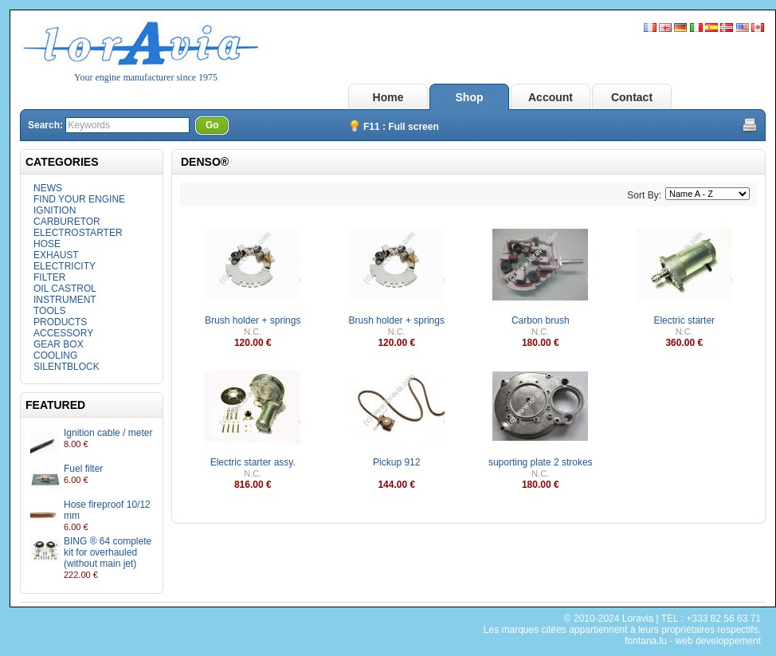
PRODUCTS (60, 322)
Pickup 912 (396, 462)
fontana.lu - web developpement (693, 640)
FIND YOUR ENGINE (79, 199)
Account (550, 97)
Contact (632, 97)
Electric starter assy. (253, 462)
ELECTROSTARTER (78, 232)
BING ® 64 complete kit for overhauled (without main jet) (107, 552)
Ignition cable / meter (108, 432)
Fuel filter (83, 468)
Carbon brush (540, 320)
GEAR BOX (58, 344)
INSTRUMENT (64, 299)
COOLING (55, 355)
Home (388, 97)
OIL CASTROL (64, 288)
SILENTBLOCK (66, 366)
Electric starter (684, 320)
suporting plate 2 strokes (540, 462)
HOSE (47, 243)
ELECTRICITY (64, 266)
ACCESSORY (63, 333)
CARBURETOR (66, 221)
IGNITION (54, 210)
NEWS (47, 188)
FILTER (49, 277)
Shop (470, 97)
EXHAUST (56, 255)
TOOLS (49, 310)
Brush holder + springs (252, 320)
